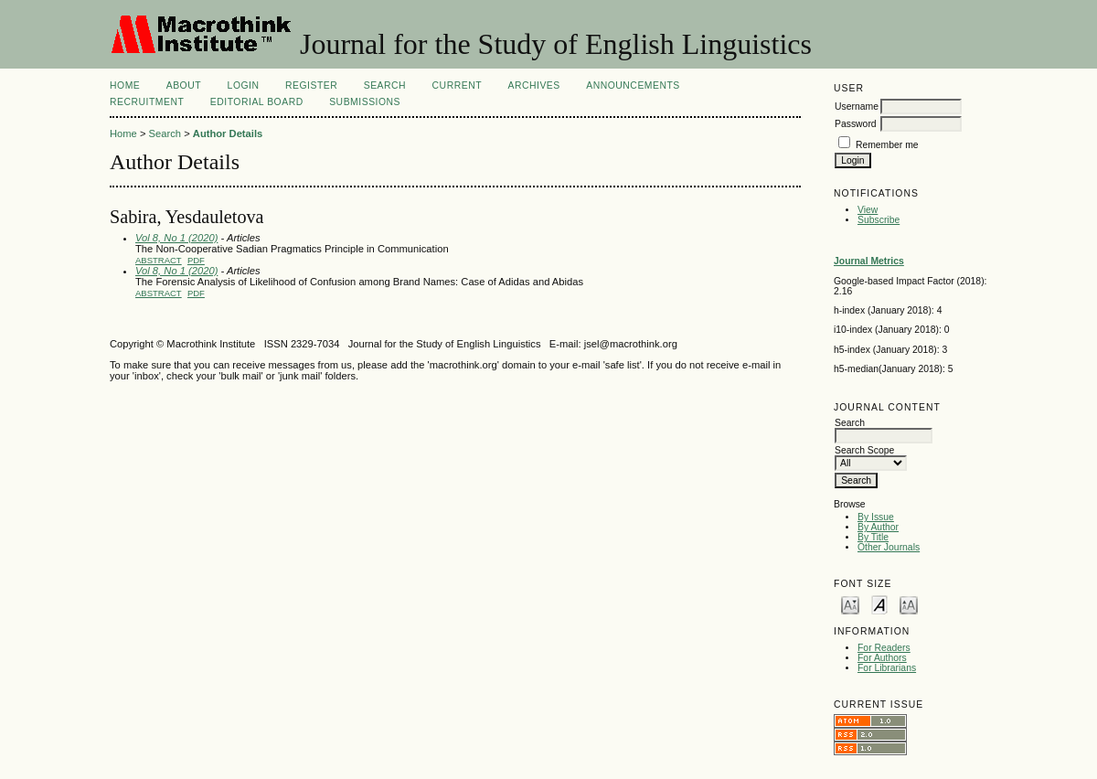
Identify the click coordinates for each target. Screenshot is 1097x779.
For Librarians (886, 668)
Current (457, 85)
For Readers (884, 648)
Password (856, 124)
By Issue (875, 517)
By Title (873, 537)
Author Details (227, 133)
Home (125, 85)
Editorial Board (257, 102)
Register (311, 85)
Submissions (364, 102)
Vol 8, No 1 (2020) (176, 237)
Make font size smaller (850, 603)
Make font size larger (909, 603)
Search (385, 85)
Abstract (158, 260)
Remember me (887, 145)
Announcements (633, 85)
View (867, 210)
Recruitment (147, 102)
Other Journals (888, 547)
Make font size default (879, 603)
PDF (196, 260)
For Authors (882, 658)
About (183, 85)
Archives (533, 85)
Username (857, 106)
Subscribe (878, 220)
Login (244, 85)
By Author (878, 527)
